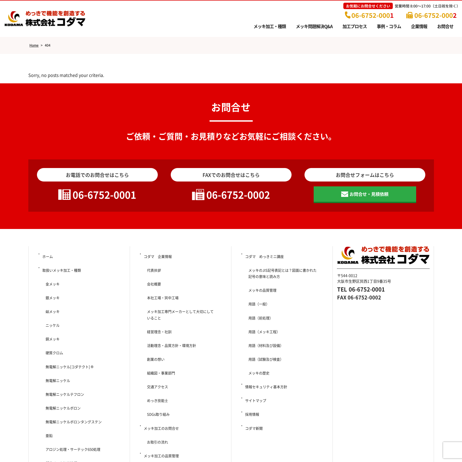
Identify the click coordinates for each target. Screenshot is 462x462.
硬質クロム (52, 322)
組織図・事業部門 (159, 338)
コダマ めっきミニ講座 (265, 259)
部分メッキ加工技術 (60, 394)
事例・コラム (389, 26)
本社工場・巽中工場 (163, 286)
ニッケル (50, 304)
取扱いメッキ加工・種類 (62, 269)
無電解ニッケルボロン (62, 358)
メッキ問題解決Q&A (314, 26)
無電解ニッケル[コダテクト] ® (69, 331)
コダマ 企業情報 (158, 259)
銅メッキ (50, 313)
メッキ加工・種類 (270, 26)
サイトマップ (255, 356)
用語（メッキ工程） (263, 311)
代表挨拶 (151, 269)
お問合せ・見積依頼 (369, 197)
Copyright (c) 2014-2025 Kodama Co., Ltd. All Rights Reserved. (231, 448)
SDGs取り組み (158, 365)
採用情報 (251, 365)
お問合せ (445, 26)
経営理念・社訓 (157, 311)
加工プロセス (355, 26)
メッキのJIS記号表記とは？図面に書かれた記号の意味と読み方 (284, 272)
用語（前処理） (259, 302)
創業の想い (153, 329)
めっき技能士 (155, 356)
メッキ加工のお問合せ (162, 374)
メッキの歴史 (257, 338)
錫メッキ (50, 295)
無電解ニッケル (56, 340)
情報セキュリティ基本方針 (267, 347)
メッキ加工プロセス (160, 410)
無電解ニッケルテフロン (63, 349)
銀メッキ (50, 286)
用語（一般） (257, 293)
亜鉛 (46, 376)
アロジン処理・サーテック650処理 (74, 385)
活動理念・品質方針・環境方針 (170, 320)
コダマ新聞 (253, 374)
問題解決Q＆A (54, 403)
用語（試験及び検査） (264, 329)
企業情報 (419, 26)
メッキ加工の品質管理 (162, 392)
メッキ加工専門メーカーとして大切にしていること (182, 299)
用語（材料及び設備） (264, 320)
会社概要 (151, 277)
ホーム (47, 259)
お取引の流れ (155, 383)
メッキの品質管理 (261, 284)
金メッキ (50, 277)
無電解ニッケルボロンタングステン (73, 367)
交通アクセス (155, 347)
